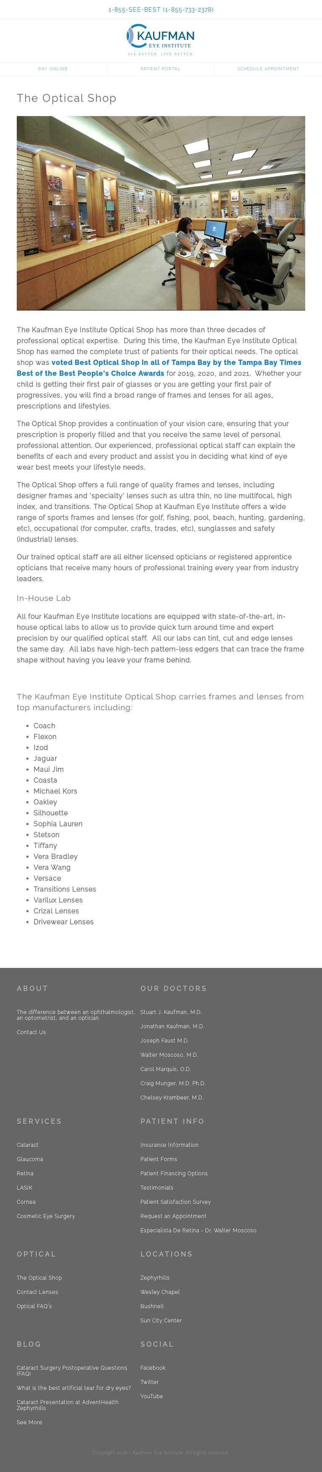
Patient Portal (160, 69)
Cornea (26, 1202)
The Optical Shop (39, 1278)
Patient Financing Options (174, 1174)
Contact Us (31, 1032)
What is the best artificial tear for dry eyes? (74, 1388)
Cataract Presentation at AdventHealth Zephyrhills (68, 1405)
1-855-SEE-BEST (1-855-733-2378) (161, 9)
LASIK (24, 1188)
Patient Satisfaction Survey (175, 1202)
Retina (25, 1174)
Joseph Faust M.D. (164, 1041)
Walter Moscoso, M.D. (169, 1055)
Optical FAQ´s (34, 1306)
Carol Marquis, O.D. (165, 1069)
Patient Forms (158, 1159)
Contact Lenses (37, 1292)
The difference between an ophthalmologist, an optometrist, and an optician (76, 1015)
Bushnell (152, 1306)
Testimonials (157, 1188)
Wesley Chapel (160, 1292)
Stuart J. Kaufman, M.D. (171, 1012)
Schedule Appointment (268, 69)
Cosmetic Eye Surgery (46, 1216)
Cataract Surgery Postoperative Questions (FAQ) (72, 1371)
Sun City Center (161, 1321)
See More (29, 1422)
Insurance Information (169, 1145)
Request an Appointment (173, 1216)
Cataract (28, 1145)
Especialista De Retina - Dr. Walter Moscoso (198, 1231)
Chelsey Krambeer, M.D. (172, 1098)
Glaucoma (30, 1159)
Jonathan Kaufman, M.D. (172, 1027)
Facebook (153, 1368)
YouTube (151, 1397)
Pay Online (53, 69)
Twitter (149, 1382)
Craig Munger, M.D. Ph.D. (173, 1084)
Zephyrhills (155, 1278)
